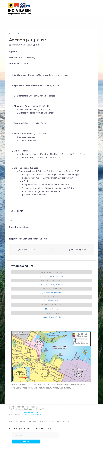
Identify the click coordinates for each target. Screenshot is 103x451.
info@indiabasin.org (30, 412)
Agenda (14, 33)
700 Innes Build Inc (51, 301)
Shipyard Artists (54, 317)
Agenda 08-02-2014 (26, 249)
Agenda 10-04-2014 (77, 249)
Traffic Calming (44, 284)
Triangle (54, 284)
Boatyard (57, 293)
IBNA (38, 45)
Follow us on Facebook (31, 414)
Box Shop (61, 284)
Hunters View (58, 276)
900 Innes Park (47, 293)
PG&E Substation (46, 276)
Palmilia (55, 309)
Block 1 (48, 309)
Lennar (45, 317)
